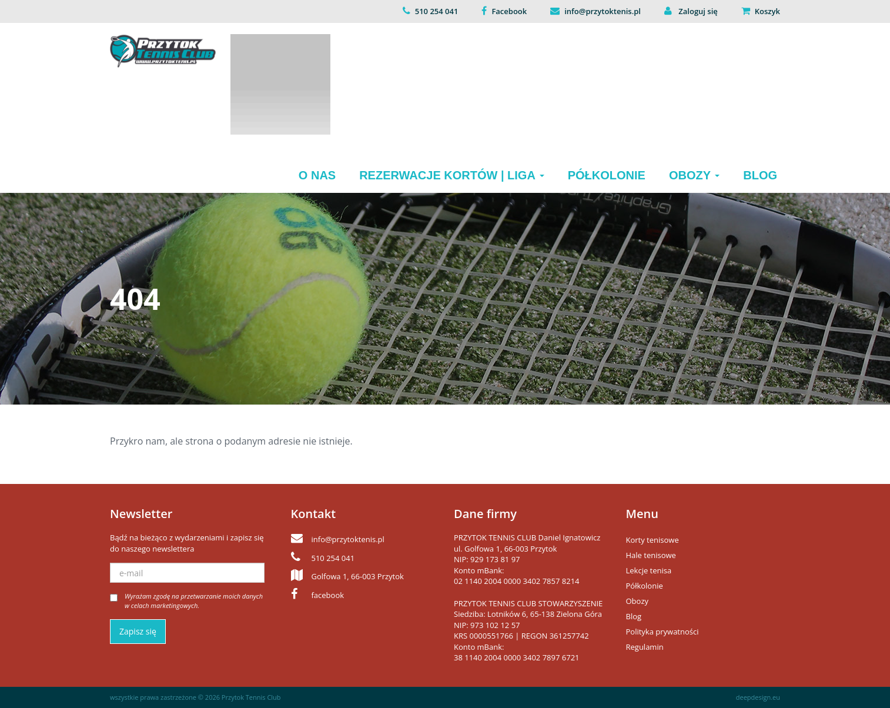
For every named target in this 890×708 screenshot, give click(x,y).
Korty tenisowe (652, 540)
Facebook (509, 11)
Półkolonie (606, 175)
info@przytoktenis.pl (602, 11)
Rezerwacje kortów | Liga (451, 175)
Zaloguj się (697, 11)
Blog (760, 175)
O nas (317, 175)
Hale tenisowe (651, 555)
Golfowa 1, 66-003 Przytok (358, 576)
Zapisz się (137, 631)
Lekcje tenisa (649, 570)
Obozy (694, 175)
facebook (328, 595)
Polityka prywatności (662, 631)
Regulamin (645, 647)
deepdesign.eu (758, 697)
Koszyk (767, 11)
